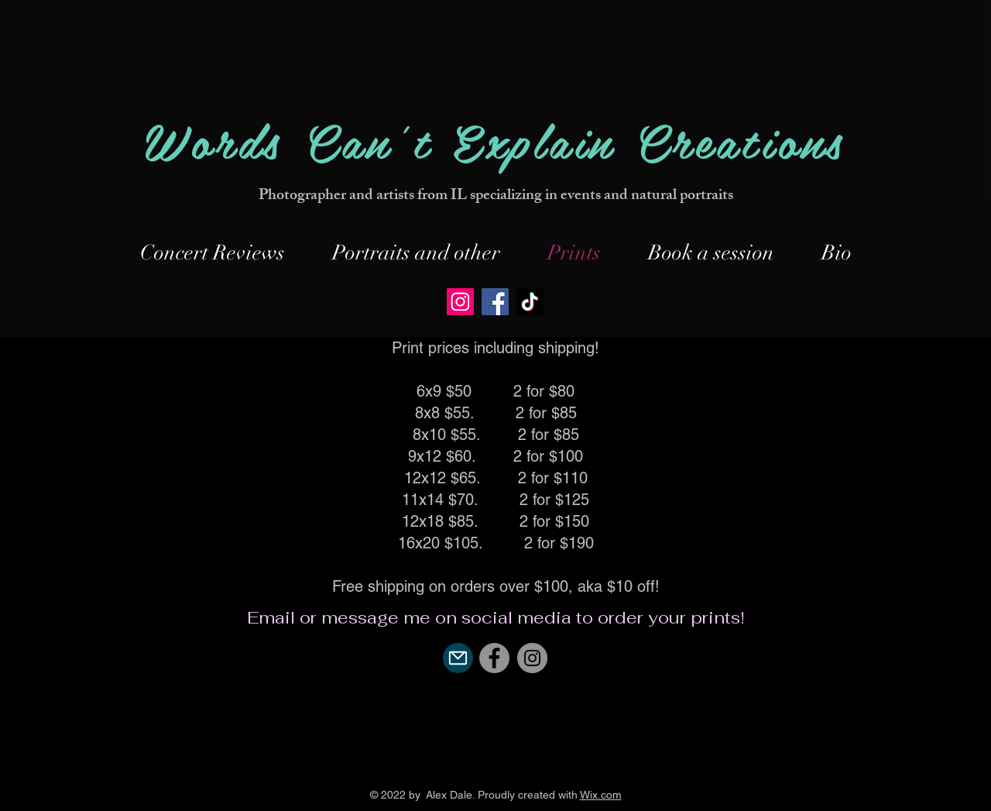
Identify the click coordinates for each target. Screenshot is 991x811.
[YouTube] (534, 769)
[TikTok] (530, 301)
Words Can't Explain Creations (495, 139)
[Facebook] (495, 301)
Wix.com (601, 795)
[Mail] (458, 658)
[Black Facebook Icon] (457, 769)
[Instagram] (460, 301)
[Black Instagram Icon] (495, 769)
